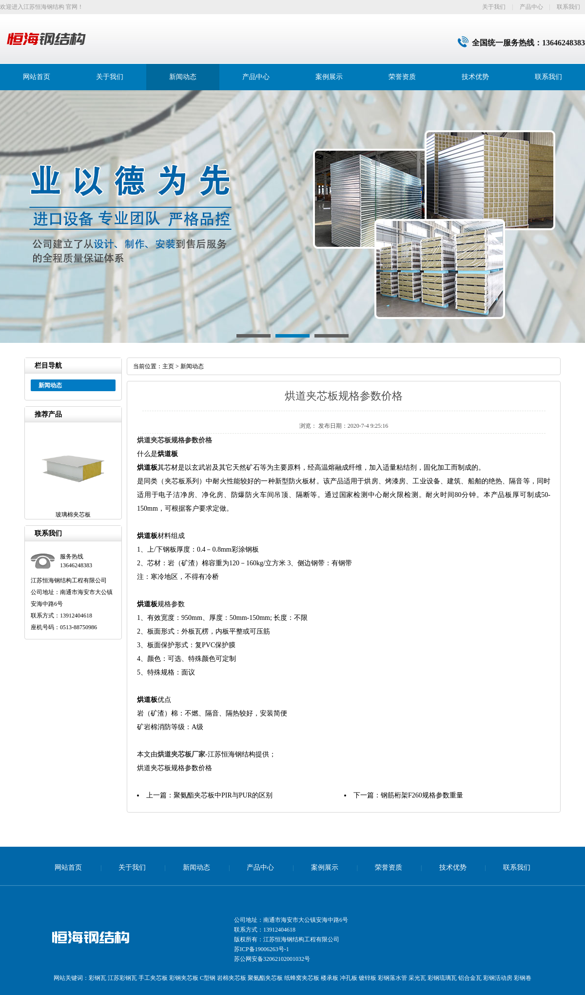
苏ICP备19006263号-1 (261, 949)
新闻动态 (182, 76)
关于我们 (494, 6)
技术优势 (475, 76)
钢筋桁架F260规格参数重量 (422, 795)
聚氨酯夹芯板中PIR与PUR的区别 (223, 795)
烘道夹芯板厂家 (181, 754)
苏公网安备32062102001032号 (272, 958)
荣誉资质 (402, 76)
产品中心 (531, 6)
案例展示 (329, 76)
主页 (168, 366)
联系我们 (568, 6)
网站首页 (36, 76)
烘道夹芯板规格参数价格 (174, 440)
